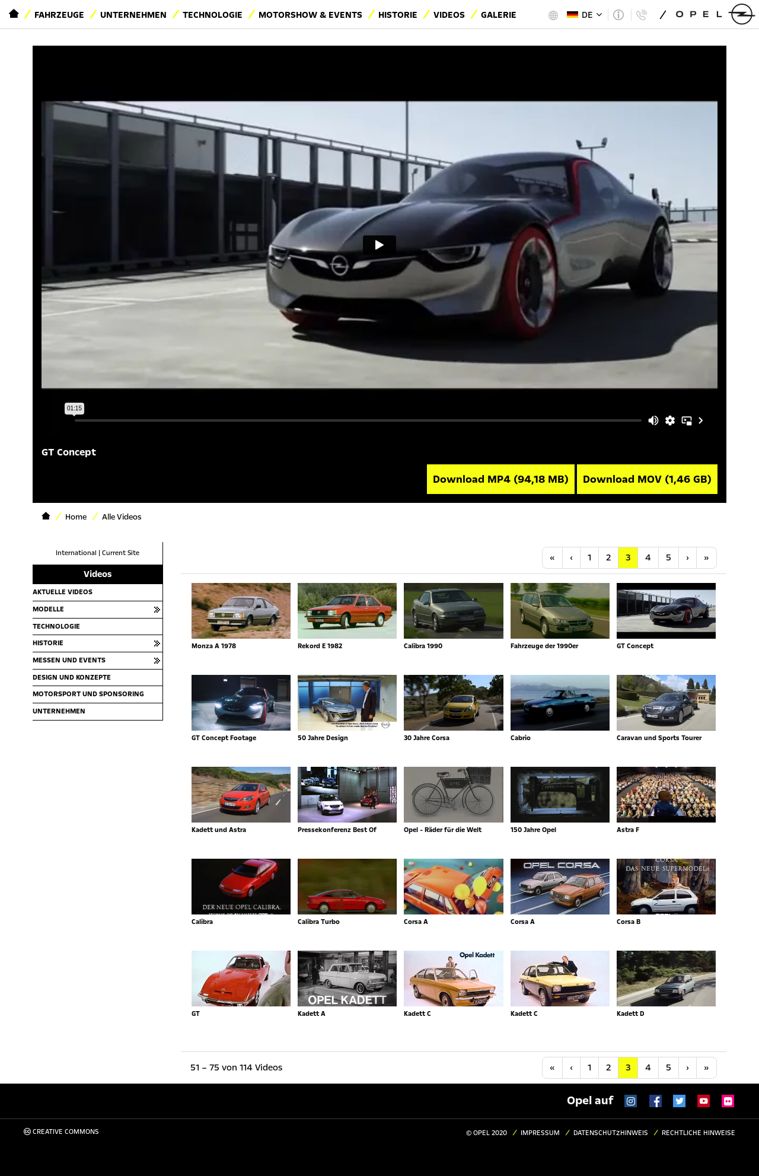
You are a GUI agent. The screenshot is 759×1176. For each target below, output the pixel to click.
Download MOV (647, 479)
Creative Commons (61, 1131)
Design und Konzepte (72, 677)
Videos (449, 15)
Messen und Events (69, 660)
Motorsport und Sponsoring (88, 694)
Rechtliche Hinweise (698, 1133)
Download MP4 (501, 479)
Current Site (120, 553)
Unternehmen (133, 15)
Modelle (48, 609)
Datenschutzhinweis (610, 1133)
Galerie (498, 15)
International (76, 553)
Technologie (213, 15)
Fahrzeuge (59, 15)
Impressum (540, 1133)
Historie (397, 15)
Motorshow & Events (310, 15)
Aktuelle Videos (63, 592)
